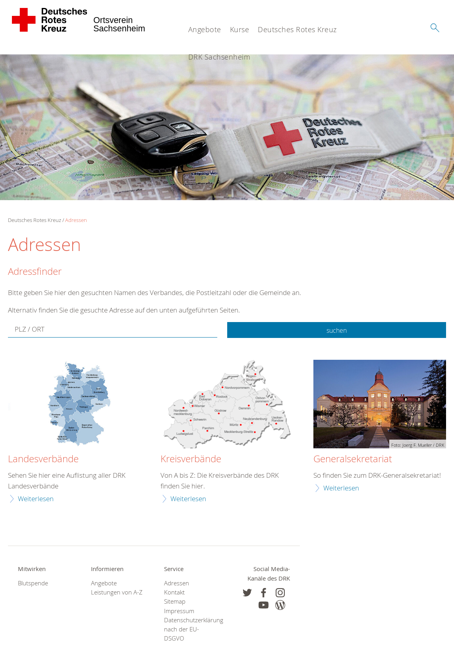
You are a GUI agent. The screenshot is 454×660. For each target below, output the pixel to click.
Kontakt (174, 592)
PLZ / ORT (29, 329)
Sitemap (174, 601)
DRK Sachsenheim (219, 57)
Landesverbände (43, 459)
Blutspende (33, 583)
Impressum (179, 611)
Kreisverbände (190, 459)
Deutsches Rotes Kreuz (297, 29)
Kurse (239, 29)
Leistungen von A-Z (117, 592)
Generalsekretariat (352, 459)
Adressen (76, 220)
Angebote (204, 29)
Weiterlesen (36, 498)
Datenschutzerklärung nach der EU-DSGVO (190, 629)
